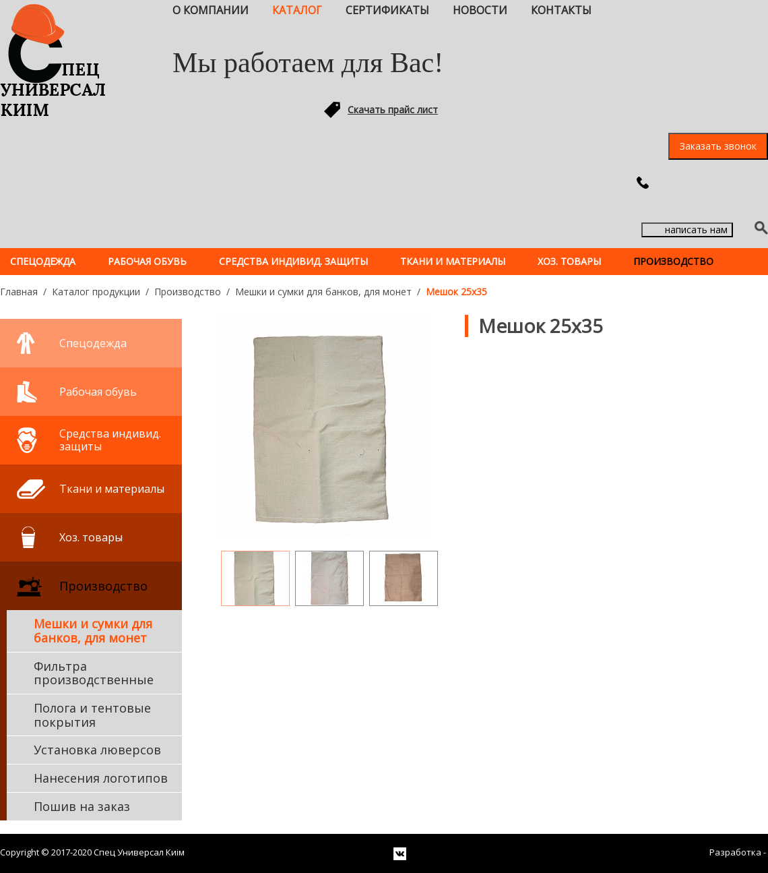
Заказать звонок (718, 146)
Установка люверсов (97, 750)
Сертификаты (387, 10)
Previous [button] (201, 571)
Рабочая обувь (147, 261)
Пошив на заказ (82, 806)
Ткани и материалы (452, 261)
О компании (210, 10)
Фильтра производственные (94, 673)
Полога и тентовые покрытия (92, 715)
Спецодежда (42, 261)
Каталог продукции (96, 291)
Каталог (297, 10)
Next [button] (456, 571)
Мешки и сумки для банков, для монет (323, 291)
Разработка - (738, 852)
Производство (673, 261)
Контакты (561, 10)
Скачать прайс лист (393, 109)
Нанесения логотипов (101, 778)
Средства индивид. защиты (293, 261)
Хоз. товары (569, 261)
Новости (480, 10)
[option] (323, 426)
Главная (19, 291)
